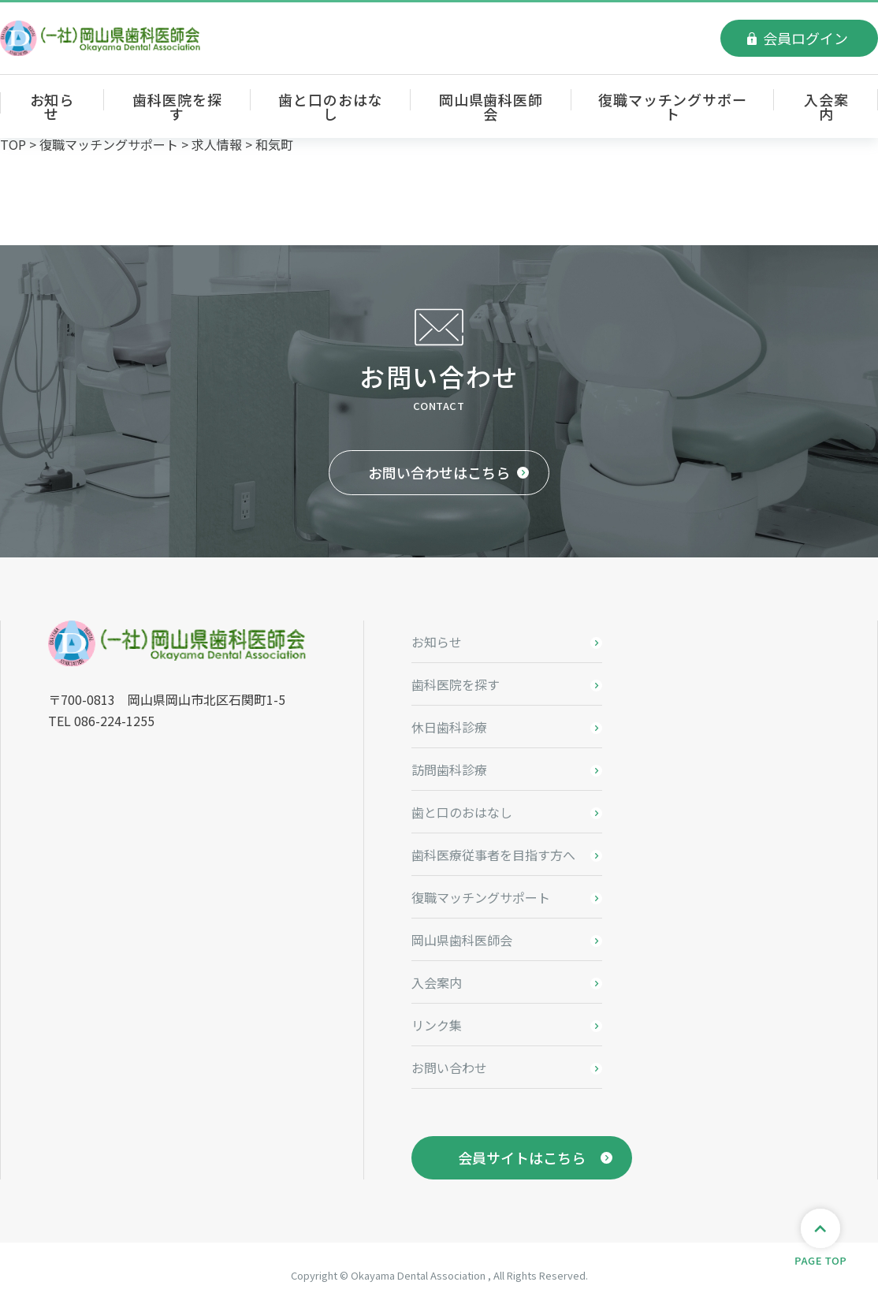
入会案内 (826, 106)
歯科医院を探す (176, 106)
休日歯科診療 (449, 726)
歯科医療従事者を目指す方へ (493, 854)
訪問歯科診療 (449, 769)
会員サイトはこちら (522, 1157)
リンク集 (436, 1024)
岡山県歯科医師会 (491, 106)
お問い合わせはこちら (439, 472)
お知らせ (52, 106)
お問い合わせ (449, 1067)
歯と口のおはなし (330, 106)
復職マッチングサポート (672, 106)
